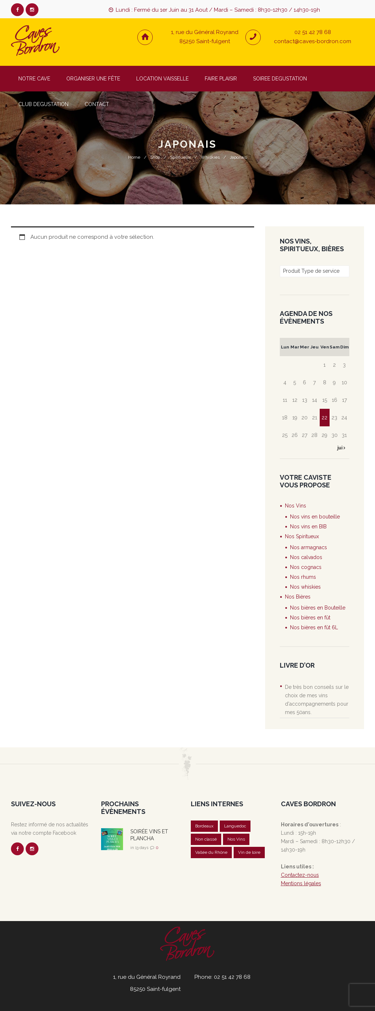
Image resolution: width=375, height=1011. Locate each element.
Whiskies (210, 157)
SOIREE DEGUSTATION (280, 79)
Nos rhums (303, 577)
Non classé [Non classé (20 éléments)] (206, 839)
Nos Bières (298, 597)
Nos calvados (306, 557)
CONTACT (97, 104)
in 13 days (139, 847)
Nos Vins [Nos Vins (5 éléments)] (236, 839)
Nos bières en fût (310, 617)
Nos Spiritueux (302, 536)
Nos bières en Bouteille (317, 608)
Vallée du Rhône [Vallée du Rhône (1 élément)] (211, 852)
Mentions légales (301, 883)
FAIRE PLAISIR (221, 79)
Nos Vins (295, 506)
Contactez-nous (300, 875)
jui (340, 447)
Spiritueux (180, 157)
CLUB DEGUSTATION (43, 104)
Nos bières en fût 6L (314, 627)
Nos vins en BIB (308, 526)
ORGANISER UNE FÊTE (93, 79)
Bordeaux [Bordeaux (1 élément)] (204, 826)
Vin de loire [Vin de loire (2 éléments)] (249, 852)
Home (134, 157)
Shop (155, 157)
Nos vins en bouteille (315, 517)
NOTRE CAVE (34, 79)
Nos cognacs (306, 567)
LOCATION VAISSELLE (162, 79)
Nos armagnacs (308, 547)
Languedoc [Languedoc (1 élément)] (235, 826)
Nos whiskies (305, 587)
